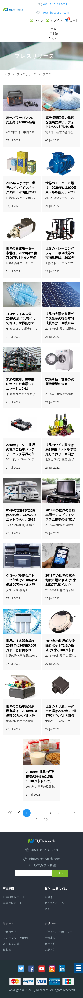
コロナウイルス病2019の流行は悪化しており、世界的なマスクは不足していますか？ (20, 323)
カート (71, 20)
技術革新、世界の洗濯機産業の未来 (59, 381)
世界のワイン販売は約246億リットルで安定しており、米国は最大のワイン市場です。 (60, 454)
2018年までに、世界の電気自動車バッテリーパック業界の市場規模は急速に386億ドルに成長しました (21, 454)
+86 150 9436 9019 (44, 850)
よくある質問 (11, 944)
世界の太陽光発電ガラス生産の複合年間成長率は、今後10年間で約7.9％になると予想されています (60, 323)
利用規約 (50, 944)
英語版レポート (12, 903)
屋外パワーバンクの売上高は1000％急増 (20, 119)
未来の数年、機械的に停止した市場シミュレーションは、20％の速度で (20, 386)
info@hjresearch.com (55, 12)
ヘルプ (36, 20)
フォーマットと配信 (15, 938)
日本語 (54, 33)
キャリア (50, 909)
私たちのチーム (54, 903)
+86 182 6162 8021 (55, 4)
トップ (6, 74)
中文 (53, 28)
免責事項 (50, 938)
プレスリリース (26, 74)
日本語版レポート (14, 897)
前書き (49, 897)
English (53, 38)
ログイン (54, 20)
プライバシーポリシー (58, 932)
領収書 (7, 950)
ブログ (47, 74)
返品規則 (50, 950)
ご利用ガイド (11, 932)
